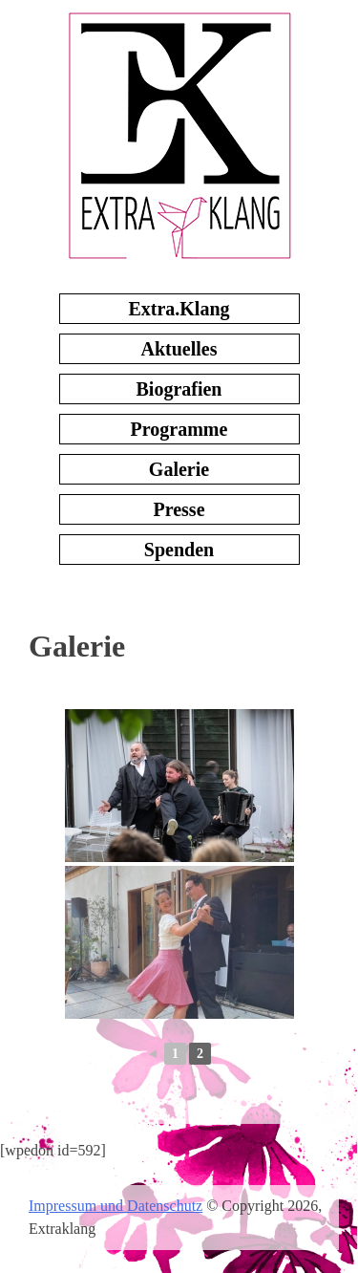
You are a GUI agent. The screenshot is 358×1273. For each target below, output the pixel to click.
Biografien (179, 388)
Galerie (179, 469)
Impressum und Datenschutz (115, 1205)
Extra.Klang (178, 308)
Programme (179, 429)
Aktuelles (179, 348)
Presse (178, 509)
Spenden (179, 549)
